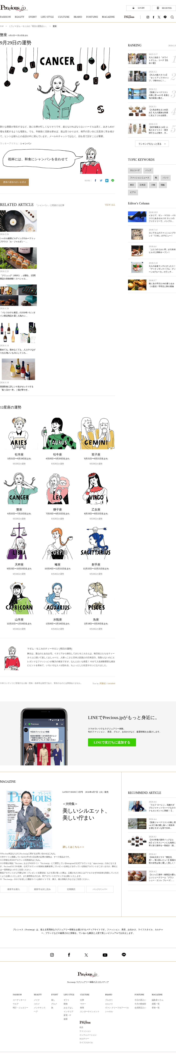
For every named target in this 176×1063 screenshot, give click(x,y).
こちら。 (53, 854)
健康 (66, 1019)
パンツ (165, 178)
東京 (132, 185)
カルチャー (84, 1039)
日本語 (142, 185)
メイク (37, 1000)
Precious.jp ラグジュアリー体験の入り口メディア (88, 982)
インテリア (68, 1011)
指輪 (163, 185)
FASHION (17, 995)
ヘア (36, 1011)
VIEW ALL (110, 205)
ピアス (133, 192)
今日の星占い (140, 1000)
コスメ (37, 1004)
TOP (2, 26)
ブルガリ (109, 1000)
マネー (83, 1004)
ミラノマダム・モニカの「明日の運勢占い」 (28, 26)
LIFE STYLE (69, 995)
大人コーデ (135, 170)
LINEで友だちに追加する (112, 742)
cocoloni (111, 683)
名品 (81, 1027)
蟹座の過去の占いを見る (14, 182)
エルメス (109, 1004)
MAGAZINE (157, 995)
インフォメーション (88, 1035)
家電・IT (67, 1015)
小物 (153, 185)
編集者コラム (157, 1000)
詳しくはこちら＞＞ (73, 847)
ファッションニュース (139, 178)
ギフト (66, 1000)
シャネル (109, 1011)
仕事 (82, 1000)
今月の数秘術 (140, 1004)
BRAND (108, 995)
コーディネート (19, 1000)
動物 (66, 1004)
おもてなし (68, 1008)
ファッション (85, 1031)
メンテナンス (39, 1008)
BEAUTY (38, 995)
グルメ (54, 1004)
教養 (82, 1008)
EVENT (54, 995)
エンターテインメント (89, 1011)
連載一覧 (156, 1004)
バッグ (148, 170)
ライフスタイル (86, 1042)
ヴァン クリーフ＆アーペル (117, 1008)
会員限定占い (140, 1008)
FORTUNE (139, 995)
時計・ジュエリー (20, 1008)
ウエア (16, 1004)
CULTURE (84, 995)
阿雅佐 (102, 683)
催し (53, 1000)
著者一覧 (156, 1008)
